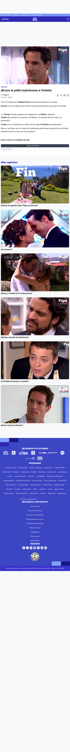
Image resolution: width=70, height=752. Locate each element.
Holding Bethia (35, 532)
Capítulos (4, 87)
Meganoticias (25, 472)
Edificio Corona (27, 489)
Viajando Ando (62, 493)
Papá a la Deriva (7, 149)
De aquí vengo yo (9, 493)
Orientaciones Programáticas (35, 523)
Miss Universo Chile (36, 15)
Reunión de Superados (36, 467)
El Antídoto (43, 493)
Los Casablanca (40, 476)
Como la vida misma (50, 480)
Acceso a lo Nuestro (20, 476)
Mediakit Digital (35, 540)
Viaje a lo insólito (59, 489)
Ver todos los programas (28, 499)
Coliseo (35, 489)
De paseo (10, 476)
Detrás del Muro (23, 467)
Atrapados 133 (51, 472)
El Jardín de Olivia (6, 15)
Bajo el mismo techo (22, 493)
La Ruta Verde (34, 493)
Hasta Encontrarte (35, 485)
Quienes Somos (35, 506)
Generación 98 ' (62, 480)
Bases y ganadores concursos (35, 519)
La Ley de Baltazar (23, 485)
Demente (18, 489)
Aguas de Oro (48, 467)
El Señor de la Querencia (23, 480)
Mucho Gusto (6, 472)
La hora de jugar (62, 472)
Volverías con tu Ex (11, 467)
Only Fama (42, 489)
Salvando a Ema (25, 15)
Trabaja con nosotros (35, 528)
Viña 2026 (31, 476)
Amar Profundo (47, 485)
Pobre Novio (9, 489)
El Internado (15, 15)
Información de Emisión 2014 (35, 515)
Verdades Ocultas (59, 485)
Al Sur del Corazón (37, 480)
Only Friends (41, 472)
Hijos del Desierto (11, 485)
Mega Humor (52, 493)
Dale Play (33, 472)
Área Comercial (35, 536)
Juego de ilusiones (8, 480)
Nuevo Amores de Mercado (55, 476)
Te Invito (50, 489)
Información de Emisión (35, 510)
